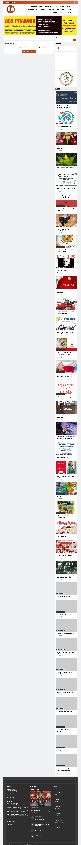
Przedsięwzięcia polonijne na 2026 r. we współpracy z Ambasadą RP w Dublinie (65, 376)
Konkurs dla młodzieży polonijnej (64, 397)
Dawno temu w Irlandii (60, 811)
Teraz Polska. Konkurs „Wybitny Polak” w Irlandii (66, 652)
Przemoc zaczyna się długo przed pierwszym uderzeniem (41, 818)
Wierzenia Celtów (59, 820)
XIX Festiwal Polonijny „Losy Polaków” (65, 615)
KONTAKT (69, 12)
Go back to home (29, 51)
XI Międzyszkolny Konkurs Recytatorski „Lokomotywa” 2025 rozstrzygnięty (66, 437)
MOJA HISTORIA (33, 807)
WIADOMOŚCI (57, 792)
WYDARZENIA (54, 12)
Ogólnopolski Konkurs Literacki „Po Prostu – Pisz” (65, 416)
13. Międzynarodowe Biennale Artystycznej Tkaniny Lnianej (64, 106)
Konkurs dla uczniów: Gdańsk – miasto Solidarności (66, 188)
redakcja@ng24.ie (14, 803)
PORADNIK (43, 9)
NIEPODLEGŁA (63, 6)
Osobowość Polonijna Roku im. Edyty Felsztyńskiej (65, 730)
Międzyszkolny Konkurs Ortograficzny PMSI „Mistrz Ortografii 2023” (65, 769)
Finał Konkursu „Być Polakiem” (64, 596)
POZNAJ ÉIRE (51, 9)
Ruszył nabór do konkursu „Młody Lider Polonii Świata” (66, 291)
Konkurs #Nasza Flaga (62, 536)
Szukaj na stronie (60, 38)
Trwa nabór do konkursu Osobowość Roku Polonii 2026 (65, 147)
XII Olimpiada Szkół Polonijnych (64, 750)
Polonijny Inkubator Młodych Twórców (65, 633)
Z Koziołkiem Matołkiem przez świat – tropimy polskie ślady (66, 250)
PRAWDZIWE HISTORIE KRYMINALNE (61, 832)
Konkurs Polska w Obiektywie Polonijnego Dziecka (63, 516)
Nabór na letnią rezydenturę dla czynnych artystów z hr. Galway (64, 576)
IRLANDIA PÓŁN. (48, 6)
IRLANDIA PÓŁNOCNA (59, 797)
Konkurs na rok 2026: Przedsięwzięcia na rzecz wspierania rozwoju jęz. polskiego (66, 354)
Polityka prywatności (38, 844)
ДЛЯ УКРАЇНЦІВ (62, 12)
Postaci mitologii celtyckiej (60, 818)
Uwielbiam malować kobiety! (40, 837)
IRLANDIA (41, 6)
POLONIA (69, 6)
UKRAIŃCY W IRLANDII (59, 830)
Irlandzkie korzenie (59, 813)
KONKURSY (55, 6)
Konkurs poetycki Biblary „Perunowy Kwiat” (65, 168)
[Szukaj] (74, 40)
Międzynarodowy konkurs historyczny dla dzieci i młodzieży (65, 312)
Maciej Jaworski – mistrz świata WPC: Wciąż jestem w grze (39, 809)
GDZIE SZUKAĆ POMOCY (32, 9)
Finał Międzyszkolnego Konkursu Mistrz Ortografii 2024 (66, 673)
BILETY (57, 9)
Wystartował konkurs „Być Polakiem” (65, 692)
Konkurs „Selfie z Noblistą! (63, 457)
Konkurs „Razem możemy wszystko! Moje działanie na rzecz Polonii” (65, 332)
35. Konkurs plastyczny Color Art (64, 497)
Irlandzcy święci (58, 815)
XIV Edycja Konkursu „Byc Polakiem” (65, 711)
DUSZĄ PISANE (57, 827)
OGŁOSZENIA (34, 6)
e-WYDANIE (68, 9)
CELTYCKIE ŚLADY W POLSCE (60, 822)
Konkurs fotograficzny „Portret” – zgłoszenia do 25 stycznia (64, 271)
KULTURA (63, 9)
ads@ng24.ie (9, 824)
